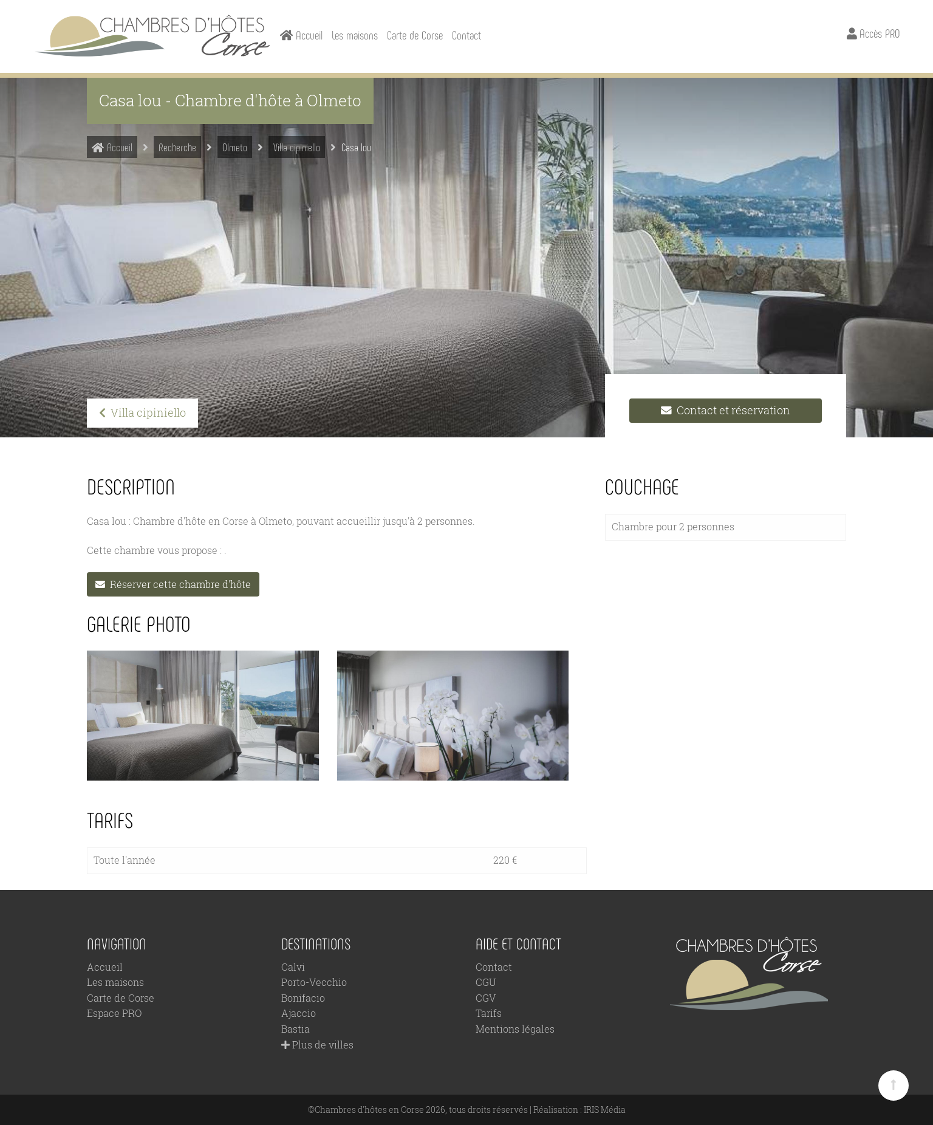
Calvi (293, 966)
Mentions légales (515, 1028)
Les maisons (355, 35)
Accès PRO (873, 33)
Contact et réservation (725, 410)
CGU (486, 982)
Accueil (112, 147)
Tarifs (489, 1013)
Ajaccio (298, 1013)
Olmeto (234, 147)
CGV (486, 997)
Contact (466, 35)
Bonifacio (303, 997)
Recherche (177, 147)
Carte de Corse (415, 35)
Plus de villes (317, 1044)
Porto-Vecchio (314, 982)
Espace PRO (114, 1013)
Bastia (295, 1028)
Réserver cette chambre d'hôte (173, 583)
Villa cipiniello (296, 147)
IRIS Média (605, 1109)
